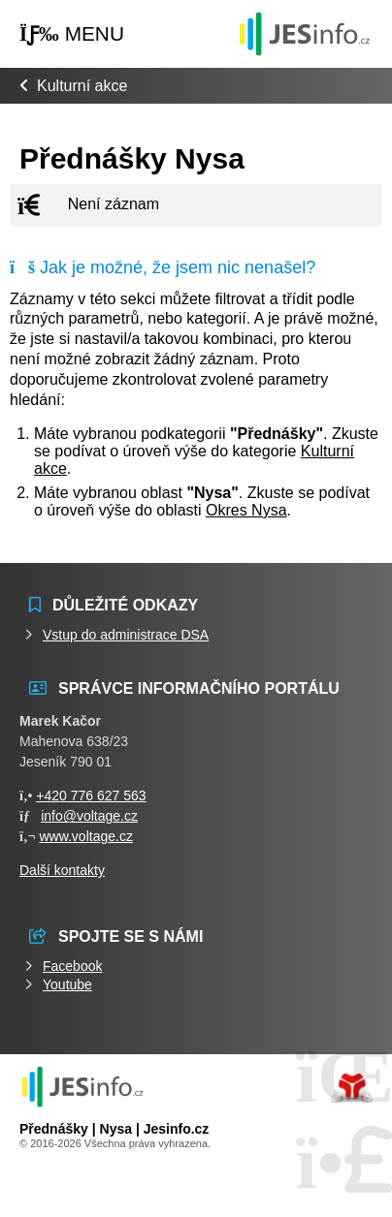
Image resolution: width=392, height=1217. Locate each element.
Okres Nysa (246, 510)
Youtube (67, 984)
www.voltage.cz (85, 836)
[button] (71, 34)
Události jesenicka (305, 33)
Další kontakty (62, 870)
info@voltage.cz (89, 816)
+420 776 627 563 (91, 795)
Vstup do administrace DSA (126, 634)
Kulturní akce (82, 86)
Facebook (72, 966)
